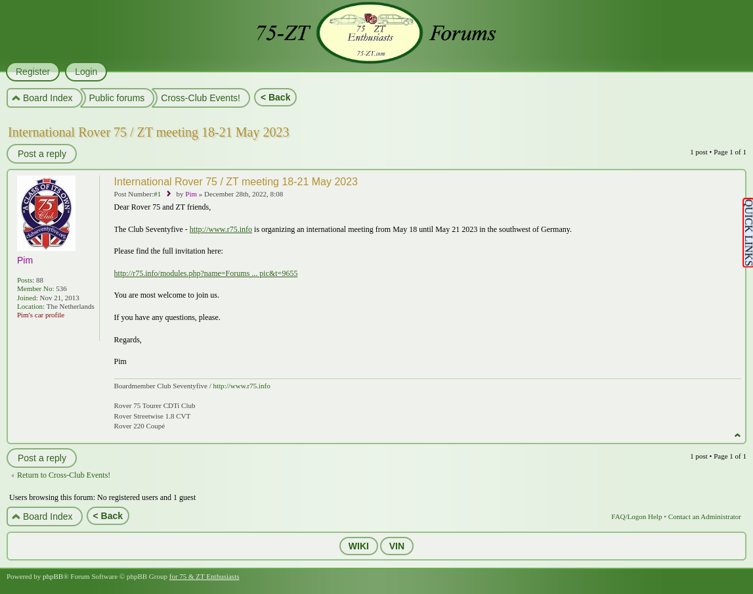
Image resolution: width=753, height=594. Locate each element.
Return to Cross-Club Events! (63, 475)
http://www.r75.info (221, 229)
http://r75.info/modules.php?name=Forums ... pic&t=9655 (206, 273)
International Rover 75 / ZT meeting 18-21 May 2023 (148, 132)
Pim (191, 194)
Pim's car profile (40, 315)
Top (737, 435)
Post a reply (41, 154)
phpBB (53, 576)
